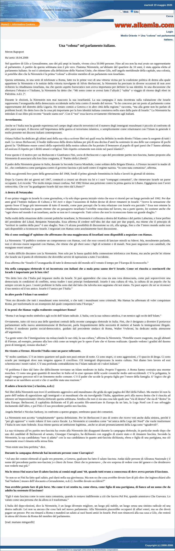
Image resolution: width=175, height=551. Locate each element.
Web (126, 11)
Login (169, 31)
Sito (136, 11)
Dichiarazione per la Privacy (156, 541)
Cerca (169, 16)
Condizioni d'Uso (127, 541)
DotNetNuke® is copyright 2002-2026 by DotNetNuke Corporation (87, 550)
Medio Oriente (129, 35)
